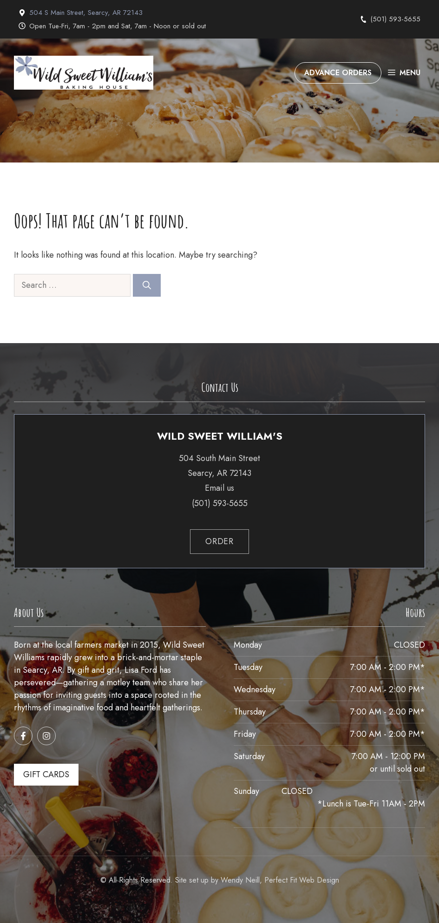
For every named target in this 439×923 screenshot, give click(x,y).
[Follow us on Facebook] (23, 736)
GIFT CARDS (46, 774)
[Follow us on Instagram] (46, 736)
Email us (219, 488)
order (219, 541)
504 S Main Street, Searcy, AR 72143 (86, 12)
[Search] (147, 285)
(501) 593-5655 (395, 19)
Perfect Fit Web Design (301, 880)
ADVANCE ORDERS (338, 72)
